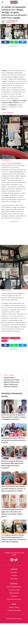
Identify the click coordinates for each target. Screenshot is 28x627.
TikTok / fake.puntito (8, 112)
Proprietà (14, 596)
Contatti (14, 575)
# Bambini (5, 338)
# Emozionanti (15, 338)
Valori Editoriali (14, 593)
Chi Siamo (14, 572)
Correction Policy (14, 590)
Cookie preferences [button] (14, 610)
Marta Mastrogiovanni (12, 20)
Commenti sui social (14, 599)
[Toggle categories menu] (2, 2)
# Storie (4, 341)
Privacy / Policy (14, 607)
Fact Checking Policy (14, 587)
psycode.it (14, 579)
